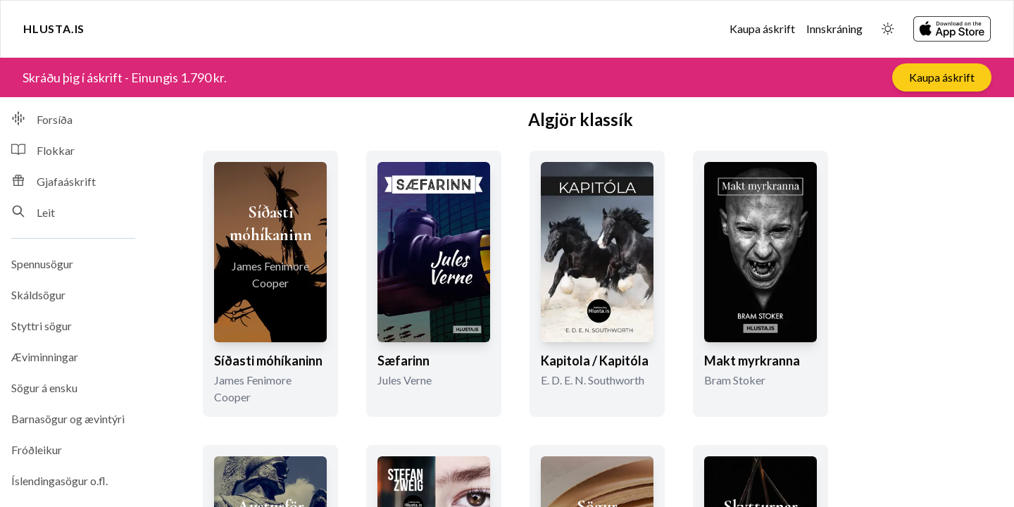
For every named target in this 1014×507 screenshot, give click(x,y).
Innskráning (834, 28)
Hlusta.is (53, 28)
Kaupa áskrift (762, 28)
